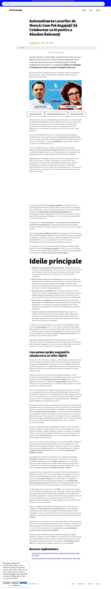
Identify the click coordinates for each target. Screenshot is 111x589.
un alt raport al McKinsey (43, 233)
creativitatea (57, 141)
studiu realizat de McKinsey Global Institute (54, 212)
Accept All (23, 583)
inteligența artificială (55, 205)
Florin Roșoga (15, 10)
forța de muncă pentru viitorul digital (55, 253)
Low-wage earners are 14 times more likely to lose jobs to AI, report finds (56, 558)
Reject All (15, 583)
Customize (7, 583)
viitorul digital (61, 381)
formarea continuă (52, 248)
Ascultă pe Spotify (35, 114)
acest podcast (42, 327)
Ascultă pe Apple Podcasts (56, 114)
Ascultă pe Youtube (76, 114)
